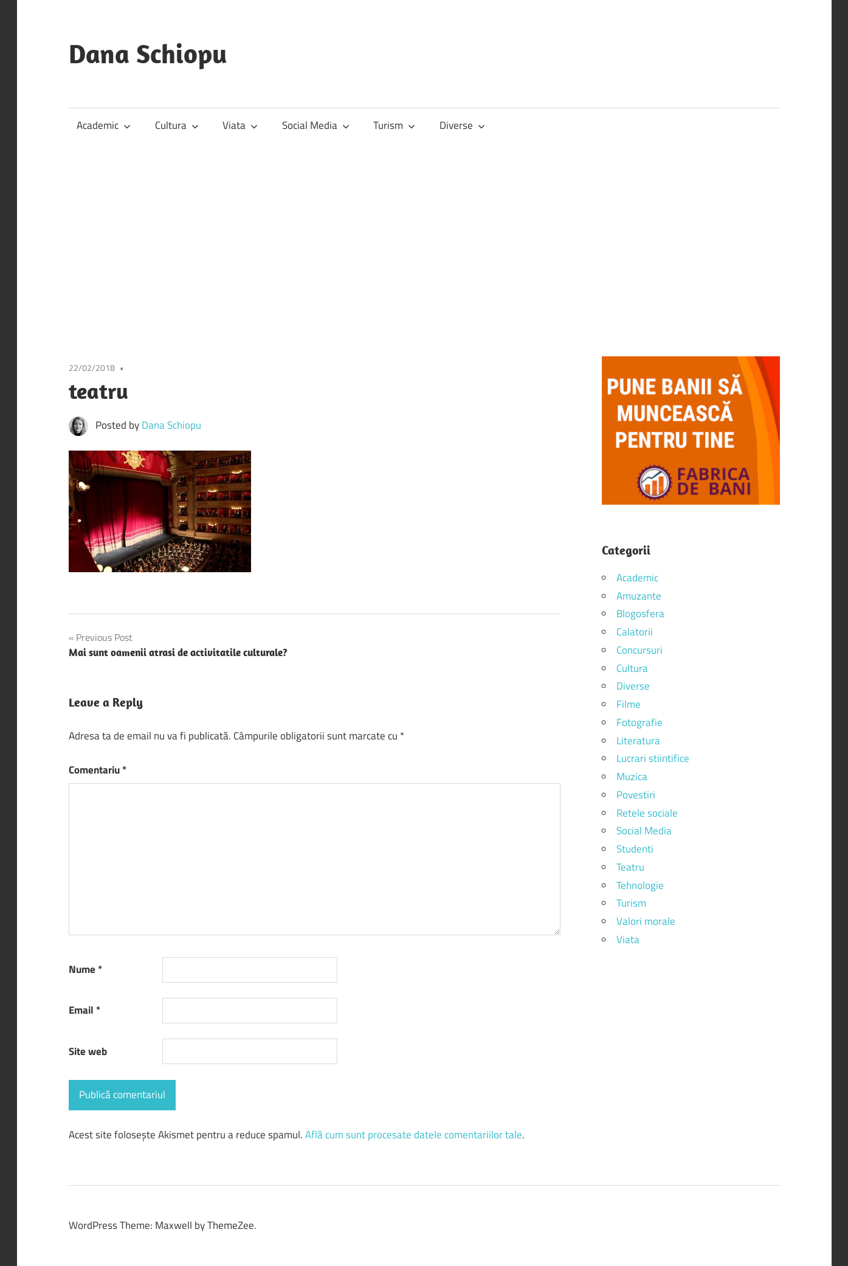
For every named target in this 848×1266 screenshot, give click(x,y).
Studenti (634, 849)
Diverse (462, 125)
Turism (394, 125)
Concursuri (639, 650)
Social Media (316, 125)
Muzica (631, 776)
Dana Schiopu (148, 53)
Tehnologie (640, 885)
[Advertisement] (424, 234)
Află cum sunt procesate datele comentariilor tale (413, 1135)
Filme (628, 704)
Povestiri (635, 795)
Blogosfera (640, 613)
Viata (240, 125)
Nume (85, 969)
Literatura (638, 741)
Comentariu (97, 770)
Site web (88, 1051)
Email (84, 1010)
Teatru (630, 867)
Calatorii (634, 632)
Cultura (177, 125)
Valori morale (645, 921)
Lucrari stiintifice (652, 758)
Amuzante (638, 596)
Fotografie (639, 722)
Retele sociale (647, 813)
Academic (104, 125)
